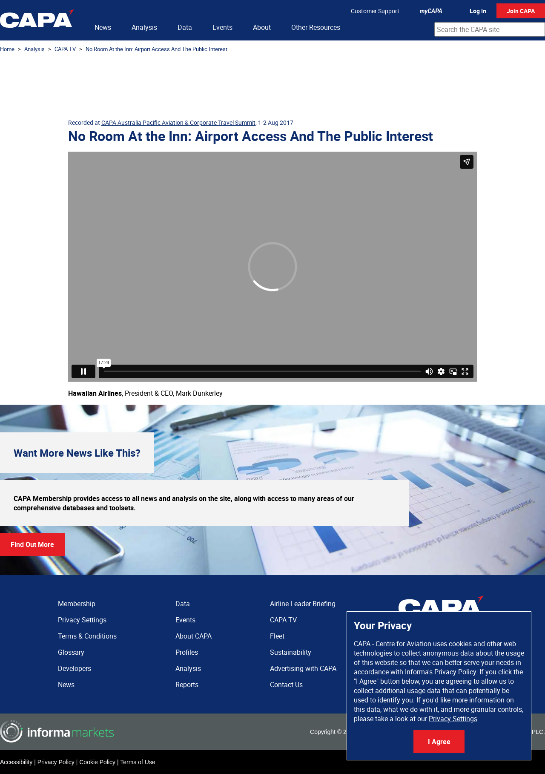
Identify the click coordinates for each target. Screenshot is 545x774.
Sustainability (290, 652)
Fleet (277, 636)
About (262, 27)
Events (222, 27)
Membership (76, 603)
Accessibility (16, 762)
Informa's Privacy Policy (440, 671)
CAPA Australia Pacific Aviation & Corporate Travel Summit (178, 122)
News (103, 27)
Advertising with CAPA (303, 668)
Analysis (144, 27)
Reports (186, 684)
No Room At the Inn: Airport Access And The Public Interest (156, 49)
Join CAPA (521, 11)
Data (185, 27)
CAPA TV (65, 49)
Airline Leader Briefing (303, 603)
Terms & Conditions (87, 636)
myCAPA (431, 11)
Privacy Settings (453, 718)
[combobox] (489, 29)
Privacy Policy (56, 762)
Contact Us (286, 684)
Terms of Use (137, 762)
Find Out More (32, 544)
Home (7, 49)
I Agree (439, 741)
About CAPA (193, 636)
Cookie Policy (97, 762)
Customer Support (375, 11)
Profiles (186, 652)
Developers (74, 668)
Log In (478, 11)
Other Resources (315, 27)
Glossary (71, 652)
